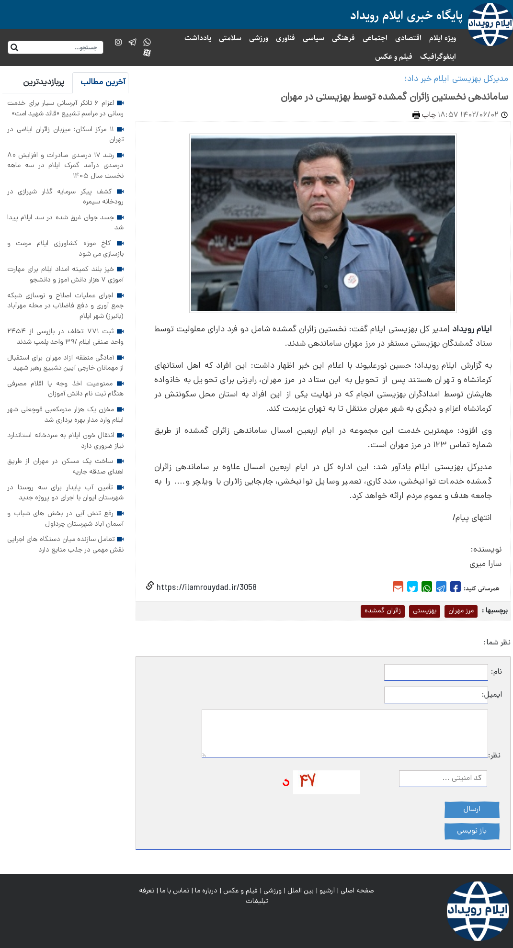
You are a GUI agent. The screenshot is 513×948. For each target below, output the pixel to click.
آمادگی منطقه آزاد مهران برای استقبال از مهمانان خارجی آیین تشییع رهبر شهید (65, 363)
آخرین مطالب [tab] (102, 82)
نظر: (494, 756)
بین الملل (300, 891)
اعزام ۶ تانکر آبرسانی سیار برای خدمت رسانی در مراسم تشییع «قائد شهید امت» (65, 108)
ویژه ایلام (442, 38)
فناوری (285, 38)
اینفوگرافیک (438, 57)
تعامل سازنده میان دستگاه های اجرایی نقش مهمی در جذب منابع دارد (65, 544)
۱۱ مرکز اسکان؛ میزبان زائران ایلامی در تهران (65, 135)
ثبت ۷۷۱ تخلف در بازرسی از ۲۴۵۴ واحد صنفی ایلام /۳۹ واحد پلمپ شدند (65, 337)
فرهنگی (343, 38)
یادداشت (197, 38)
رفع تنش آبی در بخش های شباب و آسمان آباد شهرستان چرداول (65, 519)
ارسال (472, 809)
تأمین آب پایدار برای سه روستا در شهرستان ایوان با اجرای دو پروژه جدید (65, 493)
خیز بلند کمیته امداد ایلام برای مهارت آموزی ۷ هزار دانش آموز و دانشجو (65, 274)
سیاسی (313, 38)
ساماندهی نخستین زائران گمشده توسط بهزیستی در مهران (394, 97)
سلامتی (230, 38)
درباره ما (206, 891)
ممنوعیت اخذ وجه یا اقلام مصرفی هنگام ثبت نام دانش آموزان (65, 389)
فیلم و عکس (393, 57)
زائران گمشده (383, 611)
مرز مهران (461, 611)
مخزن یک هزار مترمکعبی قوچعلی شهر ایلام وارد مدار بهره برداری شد (65, 415)
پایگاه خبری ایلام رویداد (406, 15)
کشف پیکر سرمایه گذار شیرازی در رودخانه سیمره (65, 197)
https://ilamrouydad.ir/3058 (205, 588)
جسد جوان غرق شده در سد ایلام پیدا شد (65, 223)
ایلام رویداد (472, 329)
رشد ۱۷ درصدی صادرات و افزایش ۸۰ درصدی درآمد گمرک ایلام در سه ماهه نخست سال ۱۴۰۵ (65, 165)
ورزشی (258, 38)
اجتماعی (375, 38)
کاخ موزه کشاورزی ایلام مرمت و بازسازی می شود (65, 249)
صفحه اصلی (357, 891)
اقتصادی (408, 38)
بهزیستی (424, 611)
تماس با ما (174, 891)
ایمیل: (495, 695)
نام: (496, 672)
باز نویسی (472, 831)
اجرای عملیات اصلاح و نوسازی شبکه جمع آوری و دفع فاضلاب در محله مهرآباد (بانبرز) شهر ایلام (65, 306)
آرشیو (327, 891)
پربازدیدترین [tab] (43, 82)
